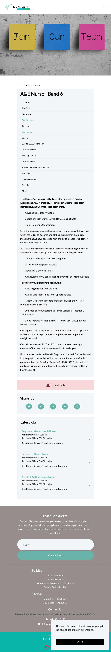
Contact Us (48, 598)
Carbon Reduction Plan (55, 587)
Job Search (62, 598)
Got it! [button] (80, 642)
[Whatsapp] (77, 406)
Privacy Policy (55, 575)
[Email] (65, 406)
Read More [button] (62, 634)
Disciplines (48, 602)
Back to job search (33, 85)
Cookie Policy (55, 579)
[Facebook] (41, 406)
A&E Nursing (28, 120)
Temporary (27, 132)
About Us (62, 602)
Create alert (55, 555)
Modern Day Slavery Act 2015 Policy (55, 583)
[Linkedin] (53, 406)
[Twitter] (29, 406)
